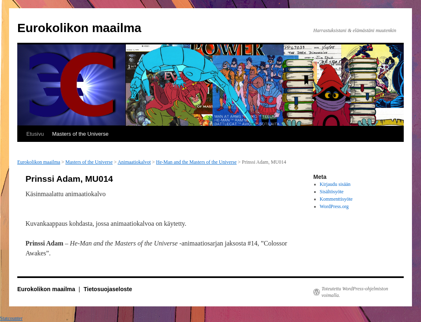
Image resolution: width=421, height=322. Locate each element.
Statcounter (11, 318)
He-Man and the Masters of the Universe (196, 162)
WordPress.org (334, 206)
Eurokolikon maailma (79, 28)
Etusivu (35, 134)
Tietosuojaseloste (107, 289)
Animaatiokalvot (134, 162)
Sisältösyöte (332, 192)
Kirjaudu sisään (335, 184)
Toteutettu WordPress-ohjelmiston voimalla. (355, 292)
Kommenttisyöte (336, 199)
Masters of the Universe (80, 134)
